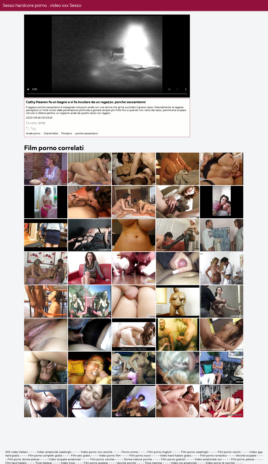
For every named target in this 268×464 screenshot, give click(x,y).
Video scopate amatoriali (65, 459)
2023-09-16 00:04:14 (39, 118)
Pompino (66, 133)
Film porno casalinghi (195, 452)
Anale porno (33, 133)
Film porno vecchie (102, 459)
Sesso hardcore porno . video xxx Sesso (42, 5)
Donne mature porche (138, 459)
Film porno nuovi (140, 455)
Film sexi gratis (81, 455)
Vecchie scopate (246, 455)
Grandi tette (51, 133)
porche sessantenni (86, 133)
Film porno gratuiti (173, 459)
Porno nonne (130, 452)
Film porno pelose (242, 459)
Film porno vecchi (229, 452)
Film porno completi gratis (45, 455)
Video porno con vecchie (96, 452)
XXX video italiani (17, 452)
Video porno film (110, 455)
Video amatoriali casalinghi (54, 452)
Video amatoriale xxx (208, 459)
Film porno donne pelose (24, 459)
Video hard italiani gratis (176, 455)
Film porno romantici (213, 455)
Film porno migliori (160, 452)
